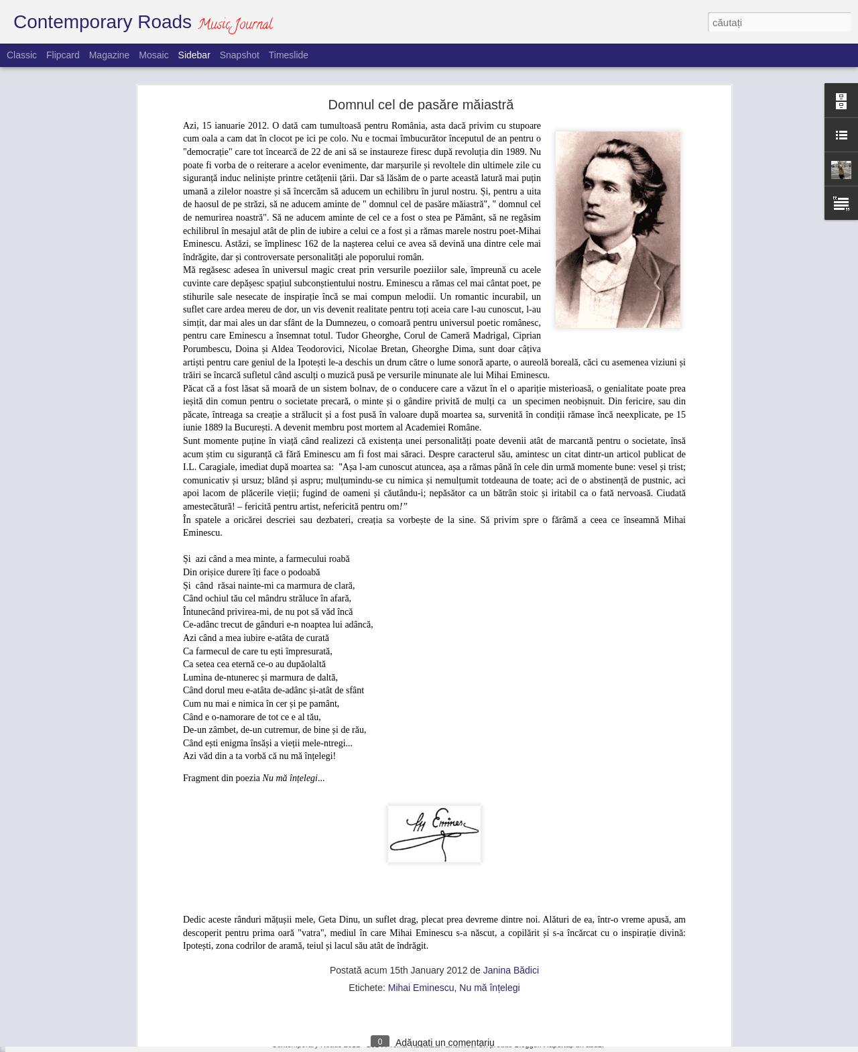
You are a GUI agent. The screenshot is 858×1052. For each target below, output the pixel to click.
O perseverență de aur (73, 866)
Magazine (109, 55)
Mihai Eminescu (421, 812)
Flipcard (63, 55)
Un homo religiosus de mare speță (94, 926)
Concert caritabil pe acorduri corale (95, 987)
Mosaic (153, 55)
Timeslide (288, 55)
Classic (22, 55)
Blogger (526, 1045)
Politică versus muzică (73, 836)
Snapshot (239, 55)
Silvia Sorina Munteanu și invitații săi (98, 896)
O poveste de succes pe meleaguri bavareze (112, 1017)
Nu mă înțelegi (489, 812)
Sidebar (194, 55)
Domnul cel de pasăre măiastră (88, 956)
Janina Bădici (511, 795)
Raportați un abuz (573, 1045)
